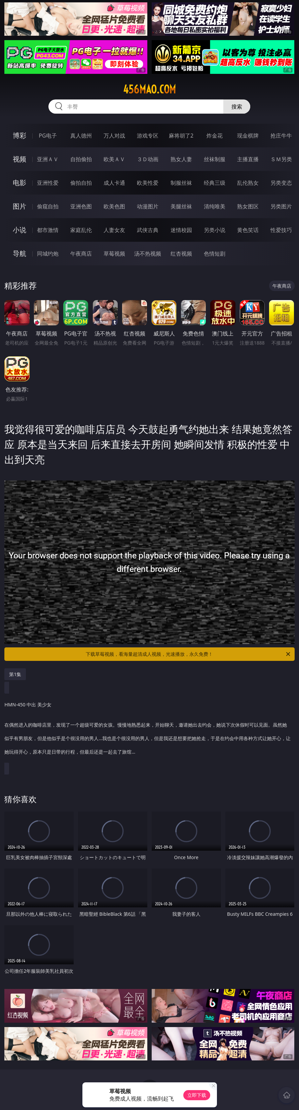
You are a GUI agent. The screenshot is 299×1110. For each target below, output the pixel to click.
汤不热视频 (147, 253)
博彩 (19, 135)
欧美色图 (114, 206)
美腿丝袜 (181, 206)
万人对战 (114, 135)
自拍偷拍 (81, 159)
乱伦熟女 (248, 182)
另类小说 (214, 230)
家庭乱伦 (81, 230)
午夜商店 (81, 253)
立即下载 (196, 1095)
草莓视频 (114, 253)
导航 (19, 253)
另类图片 (281, 206)
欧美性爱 (147, 182)
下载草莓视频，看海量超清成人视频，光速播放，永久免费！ (188, 654)
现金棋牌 (248, 135)
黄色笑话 (248, 230)
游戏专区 (147, 135)
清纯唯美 (214, 206)
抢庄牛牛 (281, 135)
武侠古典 (147, 230)
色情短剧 (214, 253)
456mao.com (149, 89)
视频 (19, 159)
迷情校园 (181, 230)
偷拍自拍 (81, 182)
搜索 (236, 106)
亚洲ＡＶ (48, 159)
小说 (19, 229)
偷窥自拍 (48, 206)
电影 (19, 182)
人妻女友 (114, 230)
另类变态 (281, 182)
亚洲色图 (81, 206)
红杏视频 (181, 253)
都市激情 (48, 230)
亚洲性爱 (48, 182)
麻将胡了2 (181, 135)
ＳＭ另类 (281, 159)
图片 (19, 206)
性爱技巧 (281, 230)
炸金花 (215, 135)
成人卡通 (114, 182)
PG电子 (48, 135)
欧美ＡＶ (114, 159)
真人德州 (81, 135)
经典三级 (214, 182)
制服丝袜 (181, 182)
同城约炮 (48, 253)
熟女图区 (248, 206)
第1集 (15, 674)
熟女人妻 (181, 159)
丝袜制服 (214, 159)
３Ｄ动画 (147, 159)
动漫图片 (147, 206)
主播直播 (248, 159)
